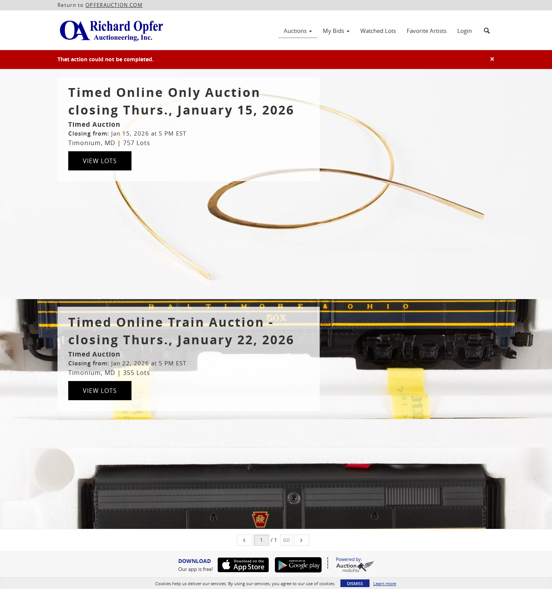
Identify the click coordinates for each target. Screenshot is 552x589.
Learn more (384, 583)
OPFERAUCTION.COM (114, 5)
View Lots (100, 161)
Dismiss (355, 583)
